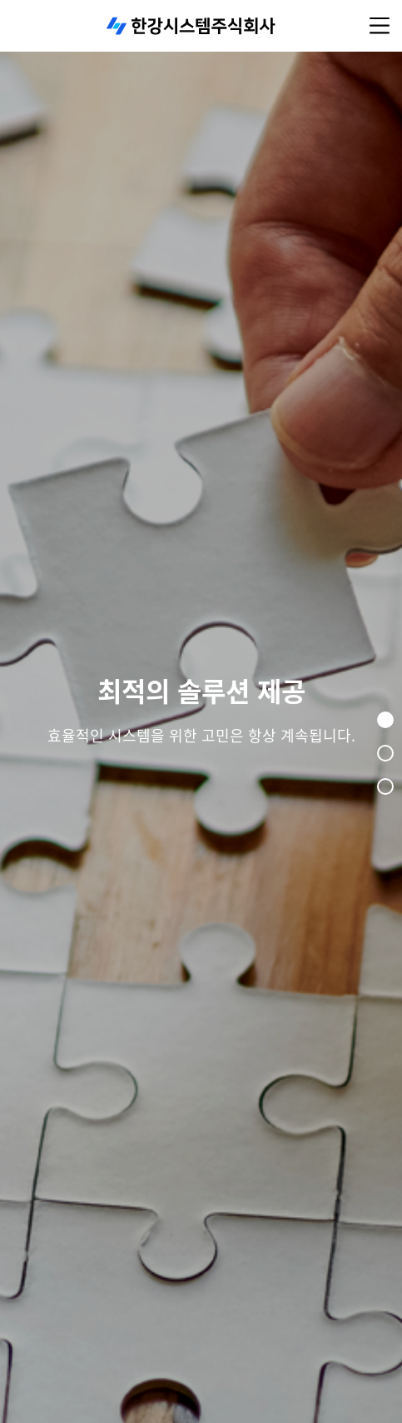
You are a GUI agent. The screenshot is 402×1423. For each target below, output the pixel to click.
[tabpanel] (201, 711)
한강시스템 (191, 26)
